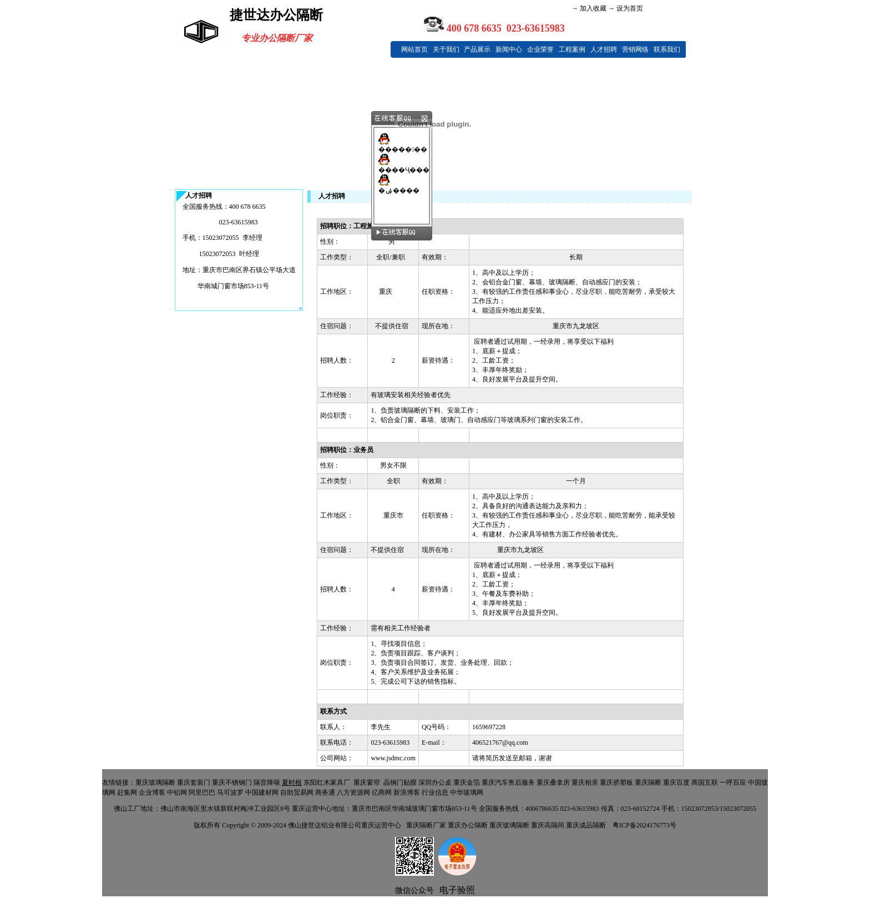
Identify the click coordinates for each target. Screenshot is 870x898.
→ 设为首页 (624, 8)
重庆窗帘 (366, 782)
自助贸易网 (296, 792)
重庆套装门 (193, 782)
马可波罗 (230, 792)
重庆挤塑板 (616, 782)
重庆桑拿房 (553, 782)
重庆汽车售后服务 (508, 782)
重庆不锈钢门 (232, 782)
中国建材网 (262, 792)
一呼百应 (733, 782)
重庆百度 (676, 782)
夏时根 (292, 782)
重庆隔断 (648, 782)
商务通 (325, 792)
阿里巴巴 (202, 792)
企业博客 (152, 792)
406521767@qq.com (500, 742)
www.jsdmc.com (393, 758)
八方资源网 (353, 792)
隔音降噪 (267, 782)
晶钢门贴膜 (400, 782)
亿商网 (382, 792)
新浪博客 (406, 792)
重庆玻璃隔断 (155, 782)
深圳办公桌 (435, 782)
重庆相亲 (584, 782)
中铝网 (177, 792)
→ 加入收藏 (588, 8)
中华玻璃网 (466, 792)
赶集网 (127, 792)
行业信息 (435, 792)
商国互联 (704, 782)
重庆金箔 (466, 782)
